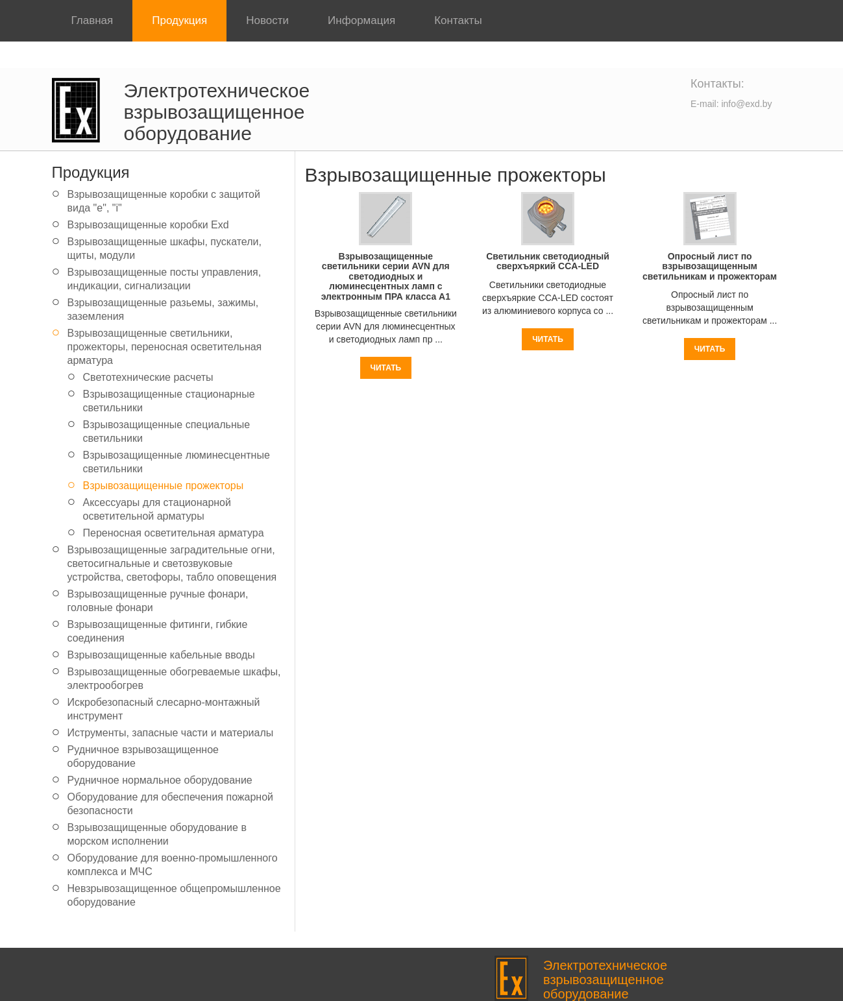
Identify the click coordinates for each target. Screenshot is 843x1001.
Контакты (458, 20)
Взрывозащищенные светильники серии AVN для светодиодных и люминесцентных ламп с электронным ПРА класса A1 (385, 276)
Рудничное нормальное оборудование (159, 780)
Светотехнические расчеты (148, 377)
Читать (386, 367)
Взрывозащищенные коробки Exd (148, 224)
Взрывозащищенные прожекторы (163, 485)
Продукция (179, 20)
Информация (361, 20)
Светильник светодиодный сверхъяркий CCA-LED (547, 261)
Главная (92, 20)
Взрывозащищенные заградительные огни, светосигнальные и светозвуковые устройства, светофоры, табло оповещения (172, 563)
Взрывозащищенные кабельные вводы (161, 654)
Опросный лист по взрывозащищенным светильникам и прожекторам (709, 266)
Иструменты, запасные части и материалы (170, 732)
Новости (267, 20)
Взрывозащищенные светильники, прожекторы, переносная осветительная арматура (164, 347)
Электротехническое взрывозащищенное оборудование (217, 112)
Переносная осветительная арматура (173, 532)
